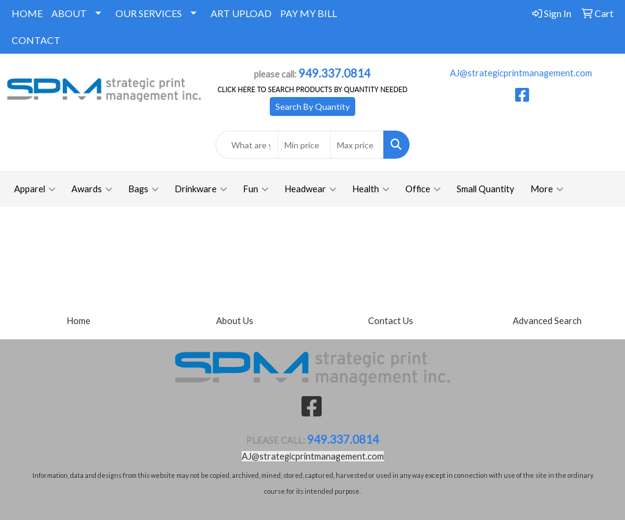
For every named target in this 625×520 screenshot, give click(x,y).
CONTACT (36, 40)
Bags (143, 189)
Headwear (310, 189)
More (546, 189)
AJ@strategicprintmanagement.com (521, 73)
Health (370, 189)
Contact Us (390, 321)
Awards (91, 189)
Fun (256, 189)
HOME (27, 13)
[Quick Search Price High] (356, 145)
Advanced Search (547, 321)
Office (423, 189)
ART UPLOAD (241, 13)
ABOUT (69, 13)
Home (78, 321)
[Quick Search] (246, 145)
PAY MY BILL (308, 13)
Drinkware (201, 189)
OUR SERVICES (148, 13)
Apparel (35, 189)
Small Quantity (486, 189)
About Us (234, 321)
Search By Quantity (312, 106)
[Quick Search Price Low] (304, 145)
